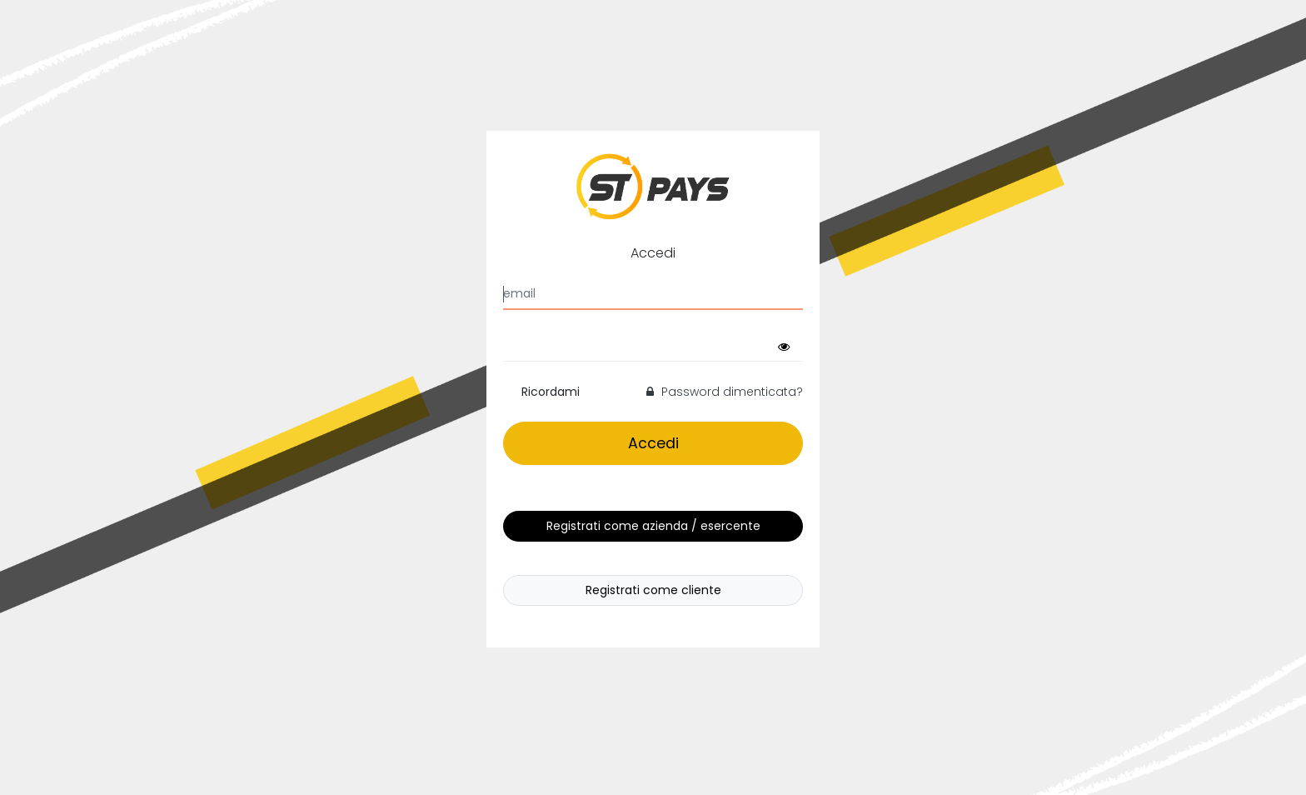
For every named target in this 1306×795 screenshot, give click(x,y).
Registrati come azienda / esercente (653, 526)
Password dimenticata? (724, 391)
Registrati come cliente (653, 590)
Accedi (653, 443)
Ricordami (550, 391)
